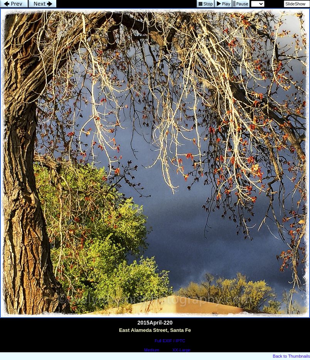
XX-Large (181, 350)
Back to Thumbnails (291, 356)
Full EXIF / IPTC (170, 340)
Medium (151, 350)
